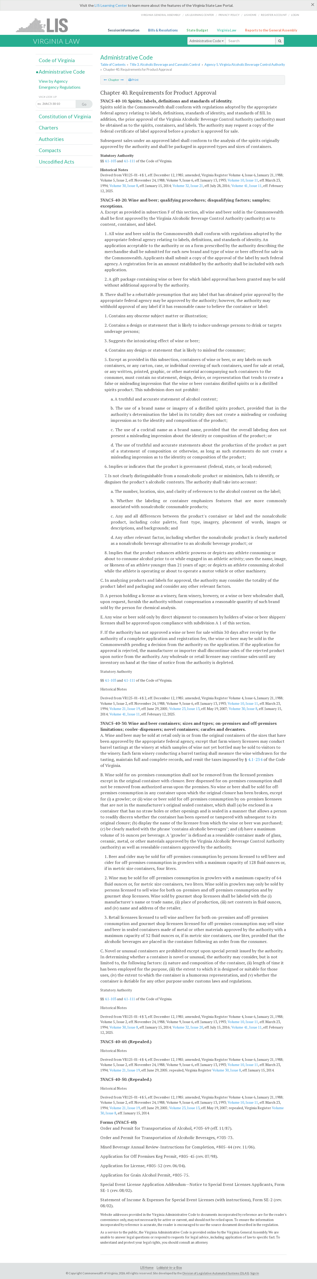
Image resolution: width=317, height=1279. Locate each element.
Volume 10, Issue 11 (243, 180)
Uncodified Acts (56, 162)
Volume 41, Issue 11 (246, 185)
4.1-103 (110, 161)
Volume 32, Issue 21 (188, 185)
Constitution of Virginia (65, 116)
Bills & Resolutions (163, 30)
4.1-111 (129, 161)
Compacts (50, 150)
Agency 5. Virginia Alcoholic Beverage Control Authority (244, 64)
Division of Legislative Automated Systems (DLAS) (215, 1273)
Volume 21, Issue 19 (124, 708)
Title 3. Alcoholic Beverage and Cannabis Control (165, 64)
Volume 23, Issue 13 (184, 708)
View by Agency (53, 81)
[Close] (313, 4)
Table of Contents (113, 64)
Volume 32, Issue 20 (188, 1027)
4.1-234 (255, 759)
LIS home (250, 14)
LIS (45, 25)
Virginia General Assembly (161, 14)
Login (295, 14)
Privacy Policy (229, 14)
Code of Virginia (57, 60)
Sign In (254, 1273)
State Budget (197, 30)
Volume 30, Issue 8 (123, 185)
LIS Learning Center (111, 5)
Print (133, 80)
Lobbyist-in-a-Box (169, 1268)
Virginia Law (226, 30)
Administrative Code (206, 41)
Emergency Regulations (60, 87)
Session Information (123, 30)
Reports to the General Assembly (271, 30)
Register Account (274, 14)
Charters (48, 128)
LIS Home (147, 1268)
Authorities (51, 139)
